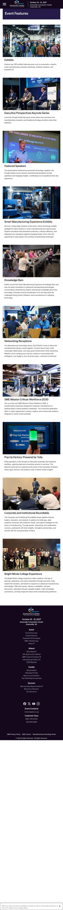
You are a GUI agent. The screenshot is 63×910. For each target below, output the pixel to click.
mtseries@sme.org (31, 712)
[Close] (59, 906)
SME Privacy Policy (13, 734)
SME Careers (26, 734)
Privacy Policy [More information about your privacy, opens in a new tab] (23, 908)
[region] (31, 906)
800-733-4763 (31, 719)
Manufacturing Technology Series (44, 734)
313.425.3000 (31, 722)
